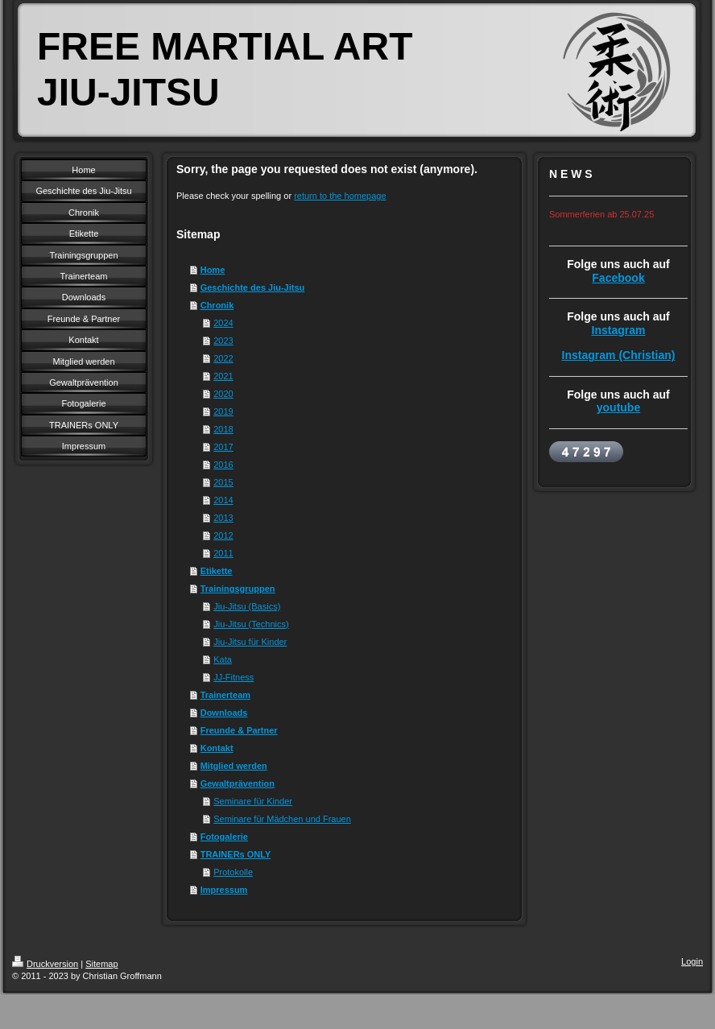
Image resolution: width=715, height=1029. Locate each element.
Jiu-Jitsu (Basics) (246, 606)
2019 (223, 411)
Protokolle (233, 872)
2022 (223, 358)
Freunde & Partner (239, 730)
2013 (223, 518)
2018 (223, 429)
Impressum (224, 890)
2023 (223, 340)
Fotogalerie (224, 836)
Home (212, 270)
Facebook (618, 277)
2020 (223, 394)
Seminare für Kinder (252, 801)
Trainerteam (225, 695)
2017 (223, 447)
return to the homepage (340, 195)
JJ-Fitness (233, 677)
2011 (223, 553)
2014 (223, 500)
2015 (223, 482)
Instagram (619, 330)
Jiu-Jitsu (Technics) (251, 624)
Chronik (217, 305)
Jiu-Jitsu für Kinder (250, 642)
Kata (222, 659)
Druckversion (45, 964)
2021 (223, 376)
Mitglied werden (233, 766)
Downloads (224, 712)
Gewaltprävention (237, 783)
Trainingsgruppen (237, 588)
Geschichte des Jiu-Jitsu (252, 287)
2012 (223, 535)
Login (692, 961)
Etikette (216, 571)
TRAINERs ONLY (235, 854)
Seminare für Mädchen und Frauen (282, 819)
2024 (223, 323)
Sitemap (101, 964)
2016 (223, 464)
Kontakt (217, 748)
